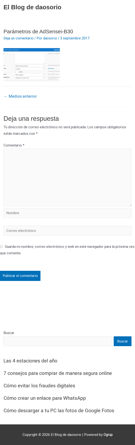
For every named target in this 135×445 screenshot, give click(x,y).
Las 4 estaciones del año (30, 361)
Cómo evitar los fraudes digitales (39, 386)
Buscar (9, 333)
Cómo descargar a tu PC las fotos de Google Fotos (59, 410)
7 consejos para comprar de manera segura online (58, 373)
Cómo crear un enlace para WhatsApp (45, 398)
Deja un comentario (18, 38)
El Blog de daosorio (32, 7)
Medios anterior (20, 96)
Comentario (14, 145)
